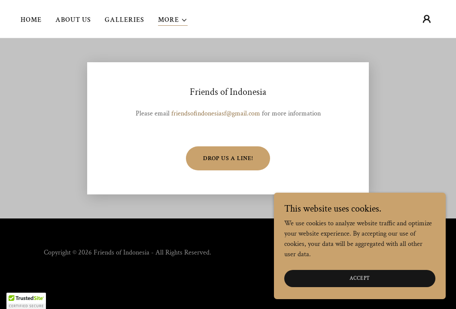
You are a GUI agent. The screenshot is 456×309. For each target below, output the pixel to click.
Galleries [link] (124, 19)
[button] (173, 20)
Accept (360, 278)
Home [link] (31, 19)
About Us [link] (73, 19)
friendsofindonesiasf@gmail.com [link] (215, 113)
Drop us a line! (227, 158)
